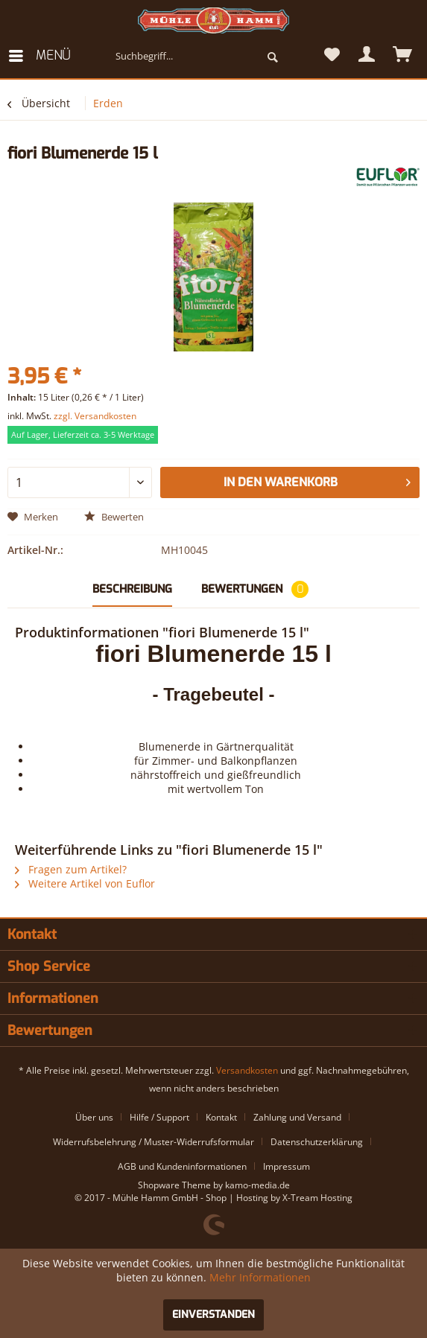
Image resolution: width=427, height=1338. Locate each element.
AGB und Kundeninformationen (182, 1166)
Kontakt (221, 1117)
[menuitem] (39, 56)
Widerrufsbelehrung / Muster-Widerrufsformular (153, 1141)
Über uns (94, 1117)
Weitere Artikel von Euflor (85, 883)
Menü (39, 54)
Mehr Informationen (260, 1277)
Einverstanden (213, 1314)
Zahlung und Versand (297, 1117)
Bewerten (114, 516)
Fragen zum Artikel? (71, 869)
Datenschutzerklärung (317, 1141)
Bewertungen (255, 589)
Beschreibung (132, 589)
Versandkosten (247, 1070)
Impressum (286, 1166)
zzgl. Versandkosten (95, 416)
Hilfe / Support (159, 1117)
